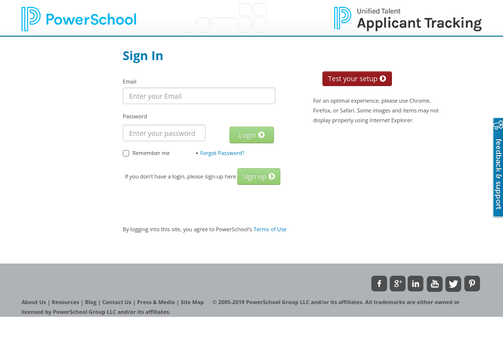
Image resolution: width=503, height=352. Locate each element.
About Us (34, 302)
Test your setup (357, 78)
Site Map (193, 302)
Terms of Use (270, 229)
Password (135, 116)
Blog (91, 302)
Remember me (146, 152)
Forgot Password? (222, 152)
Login (252, 134)
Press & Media (156, 302)
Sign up (259, 176)
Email (130, 81)
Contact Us (117, 302)
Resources (66, 302)
